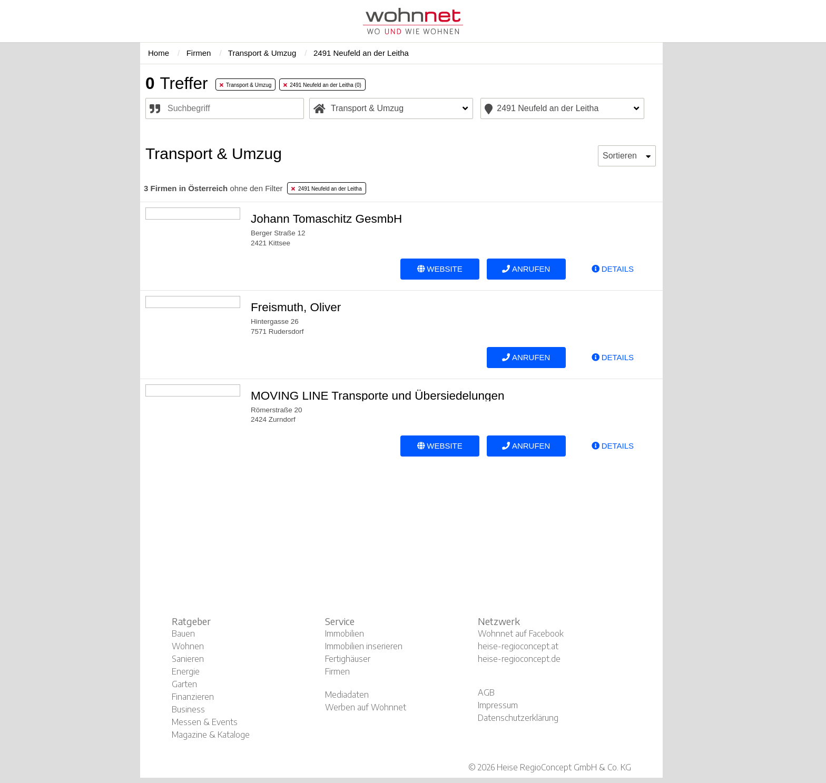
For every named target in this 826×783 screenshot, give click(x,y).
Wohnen (188, 646)
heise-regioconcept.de (519, 658)
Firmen (337, 671)
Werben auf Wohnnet (365, 707)
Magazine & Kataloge (211, 734)
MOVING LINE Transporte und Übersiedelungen (378, 395)
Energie (186, 671)
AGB (486, 692)
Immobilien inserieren (363, 646)
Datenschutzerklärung (518, 717)
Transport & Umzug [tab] (246, 85)
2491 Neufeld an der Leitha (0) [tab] (322, 85)
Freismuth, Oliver (296, 307)
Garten (184, 684)
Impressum (498, 705)
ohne (213, 188)
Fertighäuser (347, 658)
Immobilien (344, 633)
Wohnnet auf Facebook (521, 633)
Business (188, 709)
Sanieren (188, 658)
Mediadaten (347, 694)
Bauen (183, 633)
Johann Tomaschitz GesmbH (326, 218)
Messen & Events (205, 722)
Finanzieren (193, 696)
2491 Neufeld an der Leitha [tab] (326, 189)
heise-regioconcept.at (518, 646)
